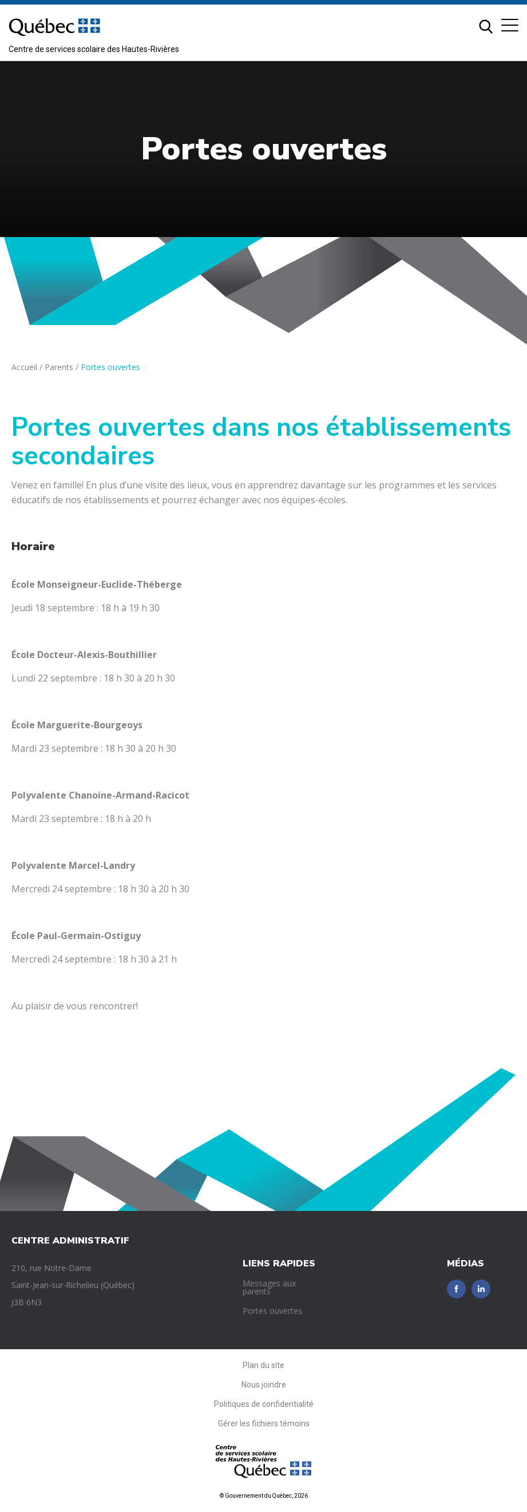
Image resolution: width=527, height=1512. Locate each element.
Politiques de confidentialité (264, 1404)
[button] (509, 25)
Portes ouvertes (272, 1310)
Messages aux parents (269, 1287)
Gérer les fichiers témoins (264, 1423)
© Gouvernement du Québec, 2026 (264, 1496)
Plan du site (263, 1365)
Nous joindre (263, 1384)
